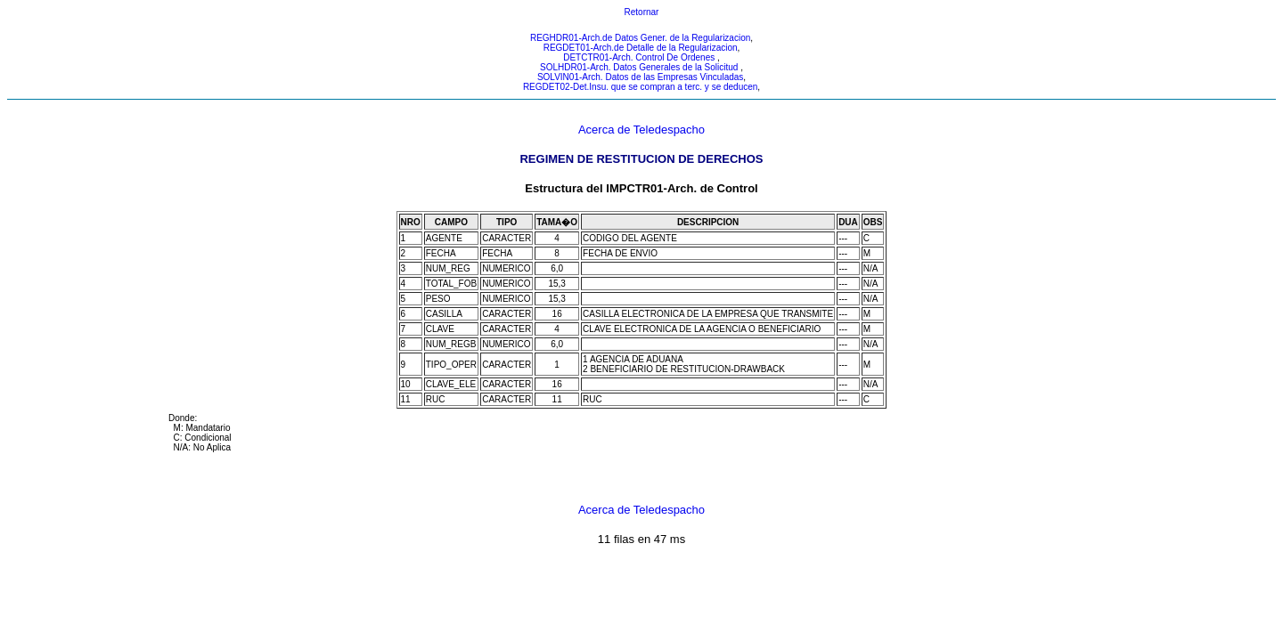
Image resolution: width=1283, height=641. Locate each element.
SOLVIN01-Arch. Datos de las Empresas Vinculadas (640, 77)
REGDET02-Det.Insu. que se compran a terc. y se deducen (640, 87)
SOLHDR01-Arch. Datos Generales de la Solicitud (640, 67)
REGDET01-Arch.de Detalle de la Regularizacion (640, 48)
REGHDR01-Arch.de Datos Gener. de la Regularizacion (640, 38)
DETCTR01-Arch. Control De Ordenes (640, 57)
